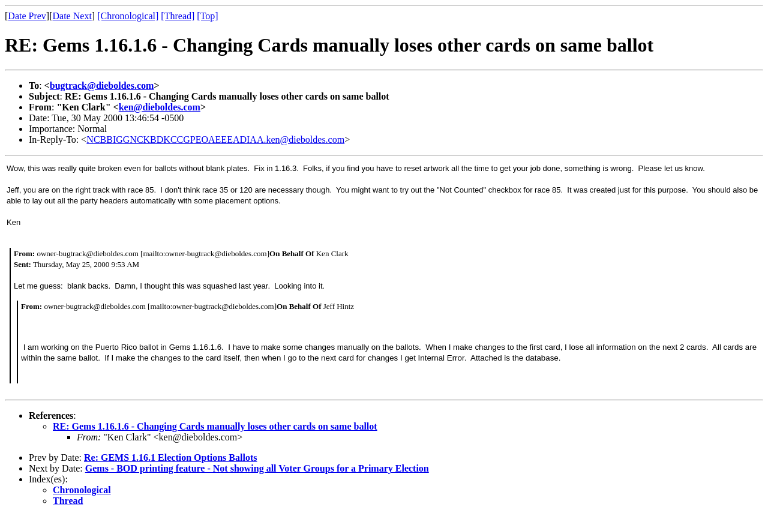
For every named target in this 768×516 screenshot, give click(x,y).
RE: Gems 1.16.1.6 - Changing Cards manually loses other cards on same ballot (215, 426)
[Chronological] (127, 16)
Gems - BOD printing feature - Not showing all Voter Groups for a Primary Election (257, 468)
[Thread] (177, 16)
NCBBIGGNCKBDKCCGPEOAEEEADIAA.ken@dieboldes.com (215, 139)
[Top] (207, 16)
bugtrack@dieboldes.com (102, 85)
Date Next (72, 16)
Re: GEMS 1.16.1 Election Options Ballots (170, 457)
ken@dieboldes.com (159, 107)
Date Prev (27, 16)
